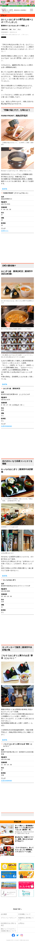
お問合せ (21, 923)
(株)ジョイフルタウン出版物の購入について (8, 930)
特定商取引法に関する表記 (8, 924)
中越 (10, 29)
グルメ (14, 29)
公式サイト (5, 230)
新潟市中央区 (5, 29)
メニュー (31, 11)
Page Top (16, 909)
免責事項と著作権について (26, 919)
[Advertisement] (17, 901)
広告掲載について (24, 914)
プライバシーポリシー (8, 918)
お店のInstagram (6, 426)
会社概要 (4, 914)
